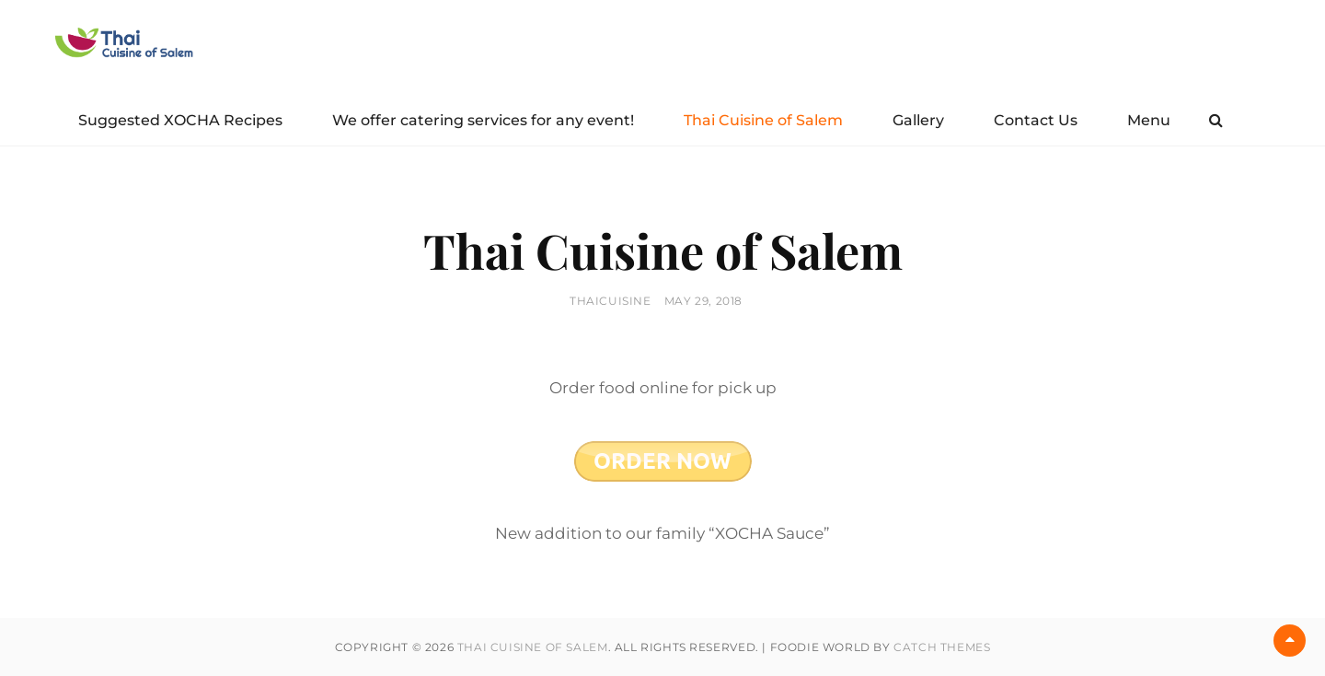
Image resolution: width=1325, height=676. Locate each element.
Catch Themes (941, 647)
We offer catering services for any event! (483, 120)
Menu (1148, 120)
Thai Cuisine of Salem (763, 120)
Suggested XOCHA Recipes (180, 120)
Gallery (918, 120)
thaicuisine (610, 301)
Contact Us (1035, 120)
